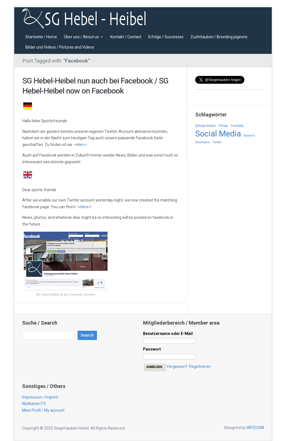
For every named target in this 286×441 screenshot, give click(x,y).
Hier (80, 144)
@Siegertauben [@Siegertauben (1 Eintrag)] (205, 126)
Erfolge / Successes (165, 37)
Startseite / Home (41, 37)
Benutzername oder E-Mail (168, 333)
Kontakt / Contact (125, 37)
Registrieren (200, 366)
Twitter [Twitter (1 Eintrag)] (217, 142)
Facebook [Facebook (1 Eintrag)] (237, 126)
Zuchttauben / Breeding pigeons (218, 37)
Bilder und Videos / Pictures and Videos (59, 47)
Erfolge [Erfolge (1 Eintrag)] (223, 126)
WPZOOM (255, 427)
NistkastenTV (34, 403)
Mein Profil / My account (43, 410)
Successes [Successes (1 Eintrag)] (202, 142)
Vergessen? (176, 366)
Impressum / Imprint (40, 397)
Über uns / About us (81, 37)
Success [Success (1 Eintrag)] (249, 135)
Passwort (152, 349)
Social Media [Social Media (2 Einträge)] (218, 133)
